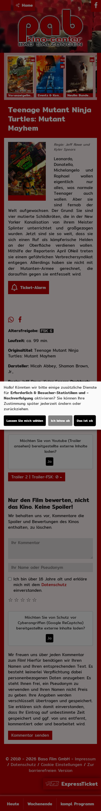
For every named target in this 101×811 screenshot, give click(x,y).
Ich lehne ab (60, 420)
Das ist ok (85, 420)
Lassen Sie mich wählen (24, 420)
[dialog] (50, 405)
